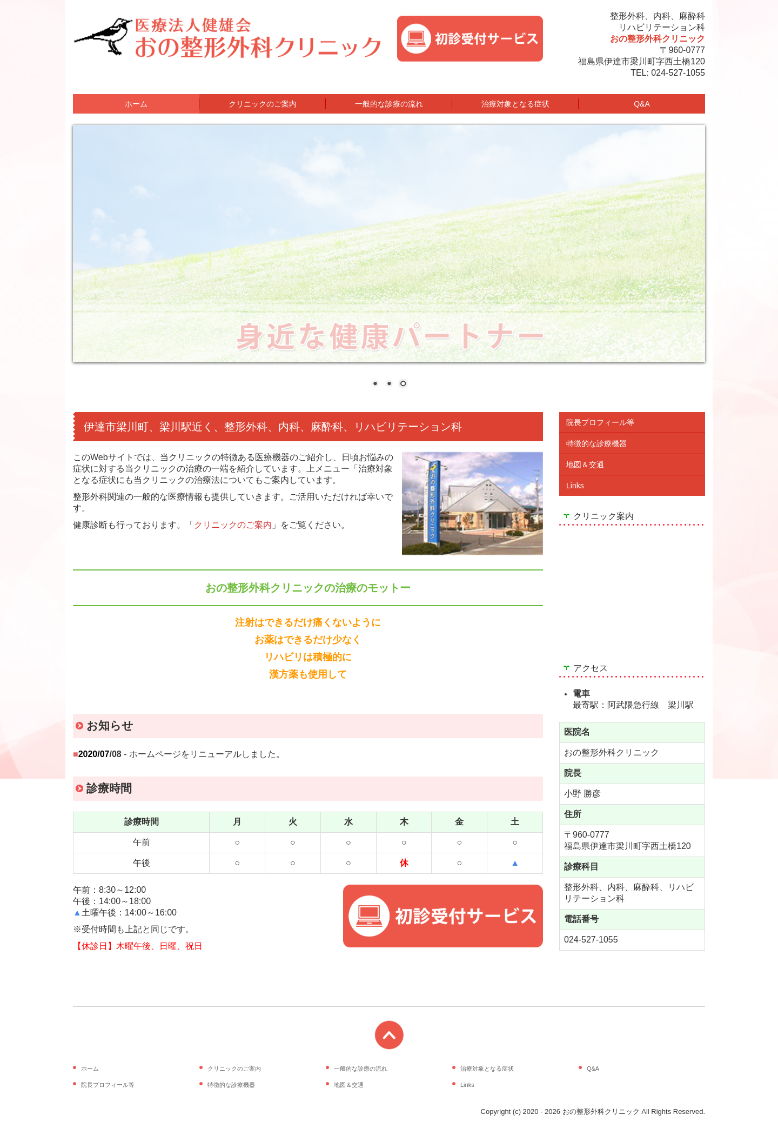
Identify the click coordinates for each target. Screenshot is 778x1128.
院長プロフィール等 (600, 422)
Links (575, 485)
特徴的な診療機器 (596, 443)
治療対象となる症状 (515, 103)
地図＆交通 (585, 464)
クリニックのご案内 (263, 103)
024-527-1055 (678, 72)
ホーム (136, 103)
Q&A (642, 103)
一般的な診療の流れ (389, 103)
